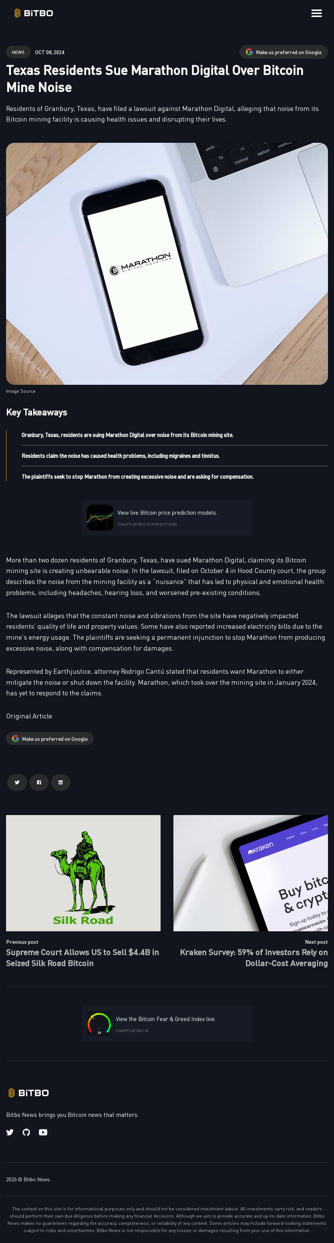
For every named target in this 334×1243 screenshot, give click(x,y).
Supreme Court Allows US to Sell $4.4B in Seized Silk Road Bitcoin (82, 957)
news (18, 51)
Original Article (29, 715)
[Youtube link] (43, 1132)
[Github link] (26, 1132)
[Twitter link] (10, 1132)
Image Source (21, 391)
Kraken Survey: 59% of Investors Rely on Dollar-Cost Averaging (254, 957)
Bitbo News (36, 1179)
